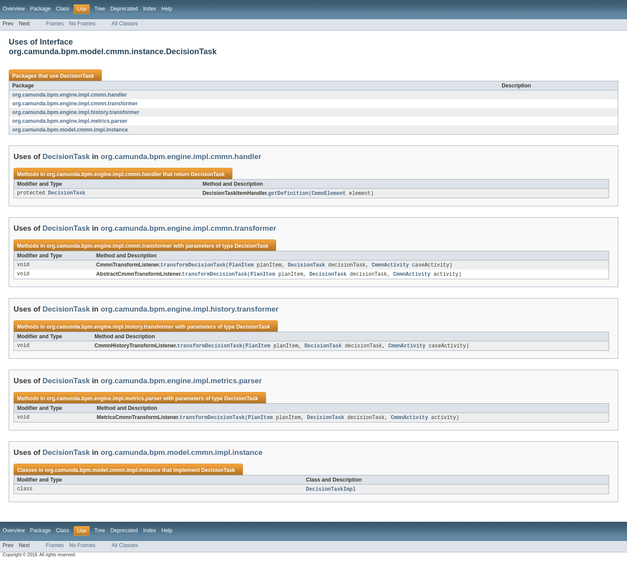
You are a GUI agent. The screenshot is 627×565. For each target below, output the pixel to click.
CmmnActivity (390, 265)
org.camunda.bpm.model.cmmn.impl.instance (70, 130)
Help (166, 9)
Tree (99, 9)
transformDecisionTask (192, 265)
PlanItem (241, 265)
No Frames (82, 24)
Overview (14, 9)
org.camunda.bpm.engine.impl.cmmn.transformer (75, 104)
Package (40, 9)
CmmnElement (329, 193)
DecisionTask (77, 76)
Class (62, 9)
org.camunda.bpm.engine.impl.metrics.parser (69, 121)
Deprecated (124, 9)
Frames (55, 24)
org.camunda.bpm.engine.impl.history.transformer (75, 112)
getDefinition (288, 193)
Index (149, 9)
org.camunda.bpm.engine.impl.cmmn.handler (69, 95)
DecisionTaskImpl (331, 491)
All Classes (124, 24)
